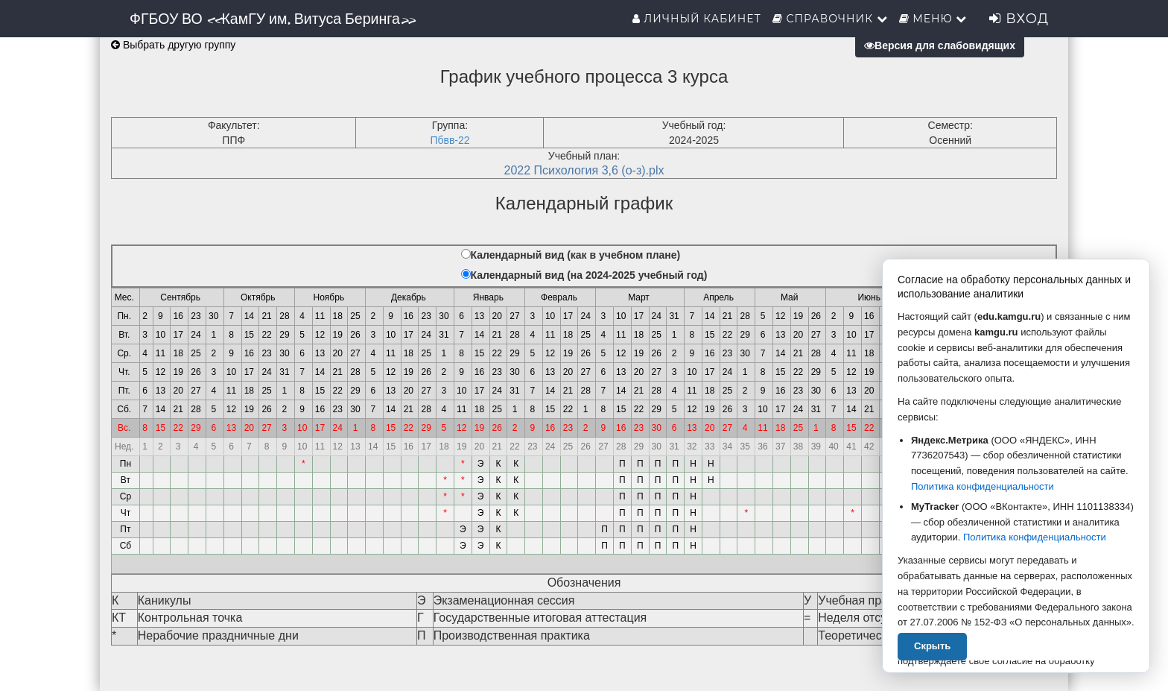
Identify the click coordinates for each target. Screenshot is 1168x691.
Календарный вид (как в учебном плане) (576, 255)
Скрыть (932, 645)
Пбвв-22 (449, 140)
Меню (933, 18)
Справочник (830, 18)
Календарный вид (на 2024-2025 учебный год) (589, 275)
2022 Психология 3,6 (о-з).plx (584, 170)
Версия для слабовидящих (939, 45)
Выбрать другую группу (173, 45)
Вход (1019, 18)
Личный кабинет (696, 18)
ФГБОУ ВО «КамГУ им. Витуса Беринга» (272, 18)
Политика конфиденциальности (982, 486)
